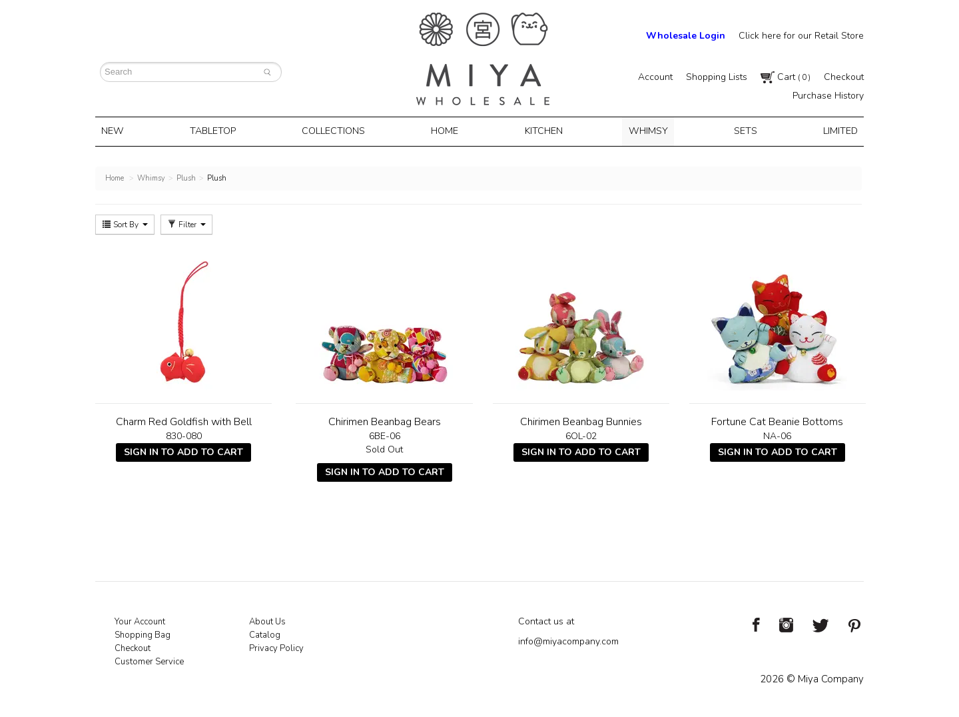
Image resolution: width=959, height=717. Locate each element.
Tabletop (217, 130)
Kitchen (543, 130)
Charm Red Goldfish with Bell (184, 419)
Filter (186, 222)
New (120, 130)
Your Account (140, 620)
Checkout (844, 77)
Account (655, 77)
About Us (267, 620)
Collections (337, 130)
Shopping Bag (142, 633)
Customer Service (149, 660)
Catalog (264, 633)
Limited (832, 130)
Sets (740, 130)
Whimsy (645, 130)
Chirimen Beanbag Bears (384, 419)
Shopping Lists (716, 77)
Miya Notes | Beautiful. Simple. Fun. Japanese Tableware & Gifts (482, 59)
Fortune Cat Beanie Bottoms (777, 419)
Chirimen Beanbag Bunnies (581, 419)
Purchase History (828, 95)
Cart (785, 77)
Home (447, 130)
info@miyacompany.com (568, 639)
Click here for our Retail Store (801, 35)
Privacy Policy (276, 646)
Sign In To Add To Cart (183, 450)
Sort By (125, 222)
